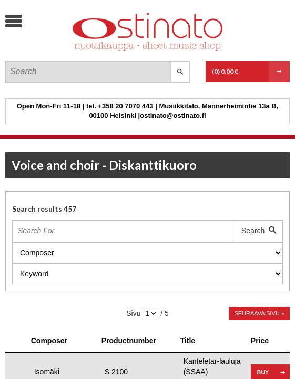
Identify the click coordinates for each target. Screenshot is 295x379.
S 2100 (116, 371)
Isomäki (46, 371)
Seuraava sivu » (259, 313)
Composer (49, 340)
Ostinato (84, 50)
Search (258, 230)
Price (260, 340)
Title (188, 340)
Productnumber (128, 340)
